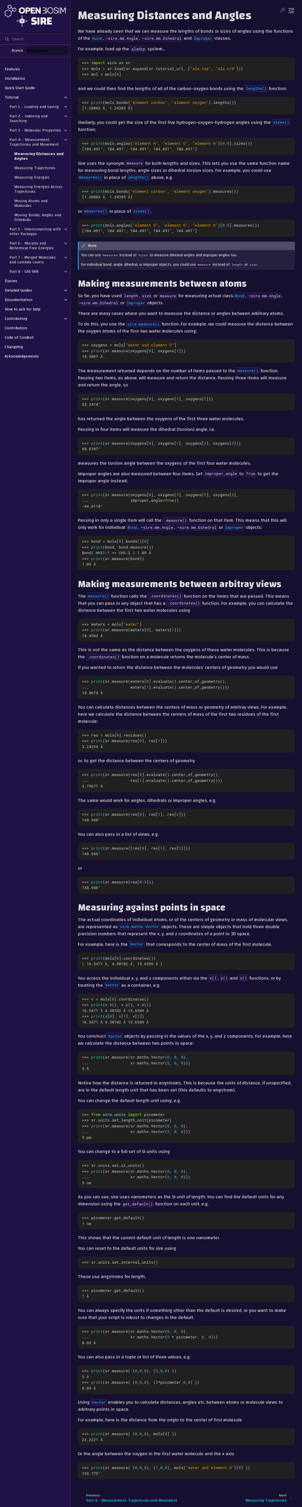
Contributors (16, 328)
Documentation (18, 300)
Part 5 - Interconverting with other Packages (35, 231)
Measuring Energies (32, 177)
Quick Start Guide (20, 88)
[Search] (35, 39)
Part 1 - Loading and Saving (34, 107)
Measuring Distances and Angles (39, 156)
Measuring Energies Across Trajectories (38, 189)
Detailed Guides (18, 290)
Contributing (16, 319)
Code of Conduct (19, 337)
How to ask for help (22, 309)
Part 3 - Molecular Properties (35, 130)
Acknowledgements (22, 356)
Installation (15, 78)
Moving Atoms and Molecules (30, 203)
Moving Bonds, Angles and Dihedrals (37, 217)
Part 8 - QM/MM (23, 271)
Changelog (14, 347)
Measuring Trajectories (34, 168)
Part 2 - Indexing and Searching (28, 118)
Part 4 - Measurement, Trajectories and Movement (34, 142)
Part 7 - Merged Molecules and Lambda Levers (32, 260)
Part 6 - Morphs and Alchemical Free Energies (31, 246)
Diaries (11, 281)
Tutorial (12, 97)
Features (12, 69)
